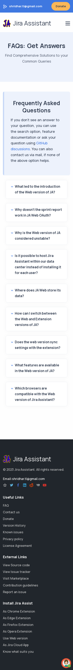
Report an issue (14, 592)
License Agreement (17, 545)
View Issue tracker (16, 572)
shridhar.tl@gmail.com (25, 6)
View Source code (16, 565)
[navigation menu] (67, 23)
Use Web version (15, 638)
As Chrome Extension (19, 611)
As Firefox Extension (18, 625)
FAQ (6, 505)
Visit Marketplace (16, 578)
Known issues (13, 532)
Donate (61, 6)
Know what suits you (18, 651)
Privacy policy (13, 539)
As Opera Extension (17, 631)
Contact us (11, 512)
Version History (14, 525)
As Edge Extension (17, 618)
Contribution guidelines (20, 585)
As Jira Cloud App (16, 645)
